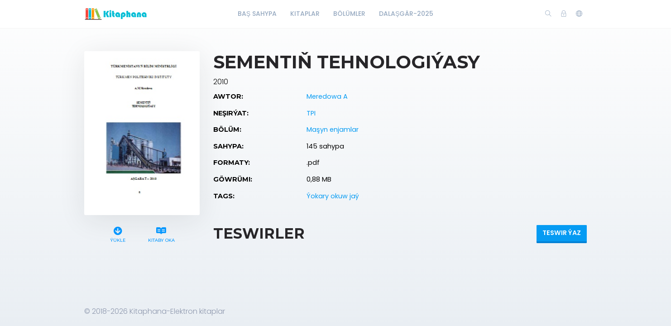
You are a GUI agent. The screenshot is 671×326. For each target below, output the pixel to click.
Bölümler (349, 13)
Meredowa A (327, 96)
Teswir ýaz (561, 232)
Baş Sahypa (257, 13)
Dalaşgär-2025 (406, 13)
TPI (311, 113)
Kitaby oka (161, 233)
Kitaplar (305, 13)
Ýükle (117, 233)
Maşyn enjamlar (333, 129)
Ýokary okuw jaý (333, 196)
